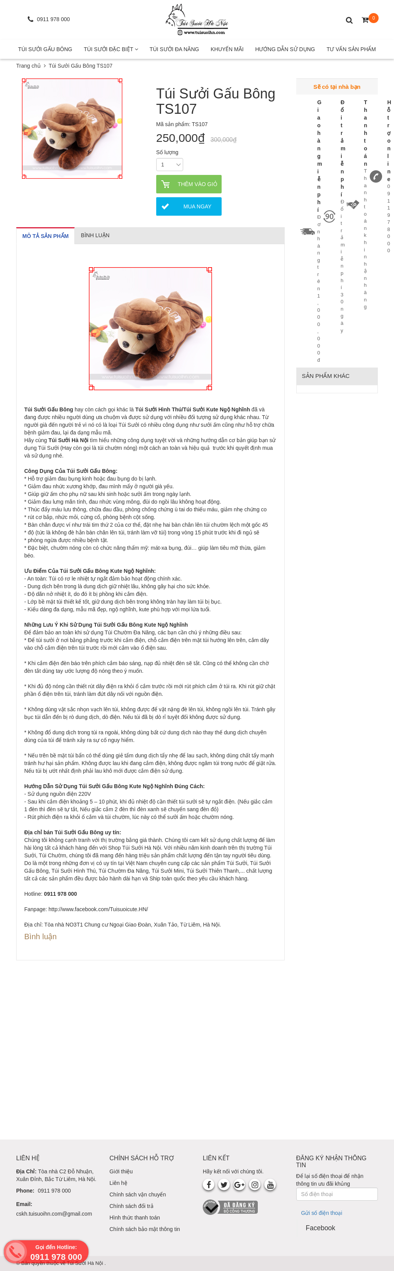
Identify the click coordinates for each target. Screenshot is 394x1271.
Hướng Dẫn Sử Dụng (285, 49)
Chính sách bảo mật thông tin (145, 1229)
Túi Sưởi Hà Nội (86, 1263)
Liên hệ (118, 1183)
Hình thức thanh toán (135, 1217)
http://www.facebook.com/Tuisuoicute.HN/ (98, 909)
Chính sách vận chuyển (138, 1194)
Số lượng (167, 152)
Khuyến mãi (227, 49)
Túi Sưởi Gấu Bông (45, 49)
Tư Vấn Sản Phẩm (351, 49)
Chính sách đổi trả (132, 1206)
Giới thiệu (121, 1171)
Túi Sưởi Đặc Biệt (111, 49)
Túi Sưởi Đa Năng (174, 49)
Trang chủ (28, 66)
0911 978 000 (54, 1191)
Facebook (321, 1228)
